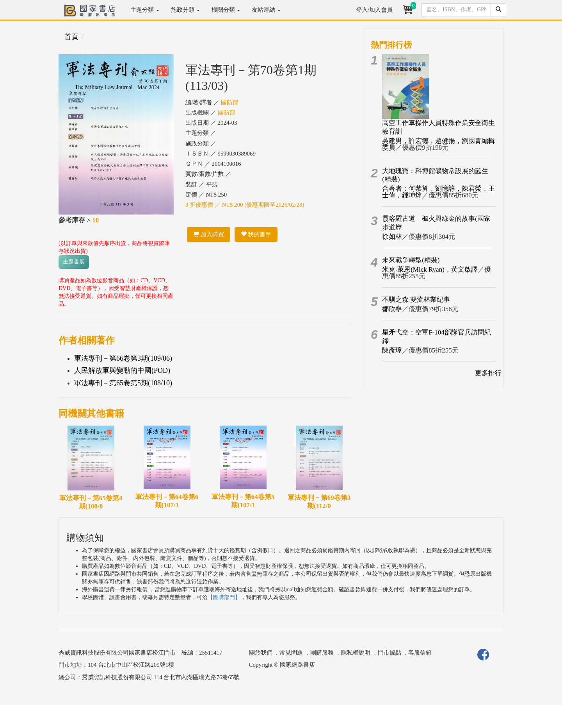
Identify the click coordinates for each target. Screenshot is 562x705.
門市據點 (389, 653)
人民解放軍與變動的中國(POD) (122, 370)
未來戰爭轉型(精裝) (410, 260)
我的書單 (256, 234)
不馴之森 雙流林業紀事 (416, 299)
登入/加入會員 (374, 10)
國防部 (229, 102)
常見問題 (291, 653)
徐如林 (392, 236)
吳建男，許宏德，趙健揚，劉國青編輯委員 (438, 144)
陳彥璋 (392, 350)
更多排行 (488, 373)
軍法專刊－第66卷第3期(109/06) (123, 358)
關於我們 (260, 653)
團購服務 (322, 653)
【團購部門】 (224, 597)
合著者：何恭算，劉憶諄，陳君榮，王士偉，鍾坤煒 (438, 192)
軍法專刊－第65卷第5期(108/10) (123, 383)
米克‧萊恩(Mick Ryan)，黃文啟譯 (430, 269)
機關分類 (226, 10)
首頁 (71, 37)
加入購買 (208, 234)
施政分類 (185, 10)
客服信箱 (420, 653)
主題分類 (144, 10)
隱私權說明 (355, 653)
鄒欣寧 (392, 309)
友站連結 (266, 10)
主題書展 (74, 262)
